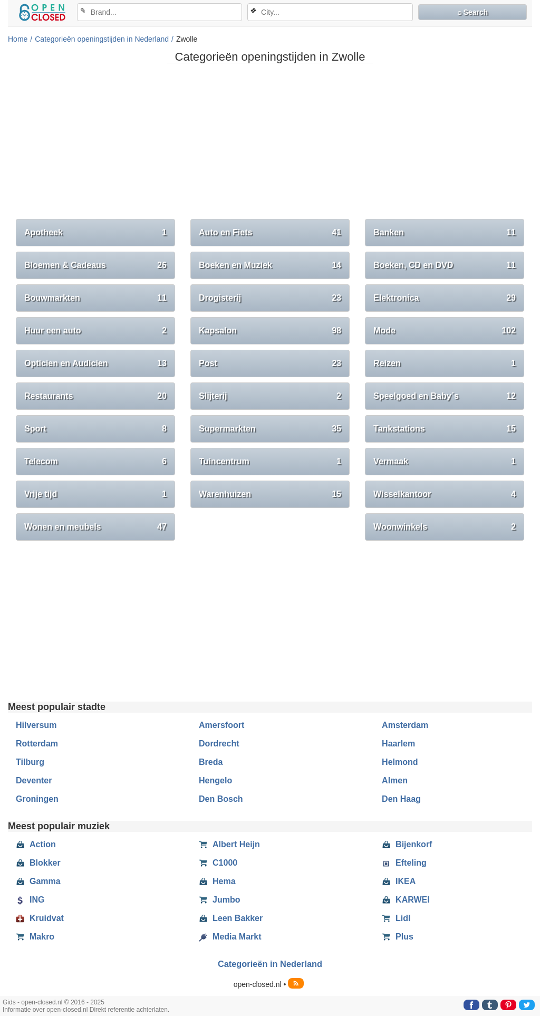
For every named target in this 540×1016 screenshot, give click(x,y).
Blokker (38, 863)
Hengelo (215, 780)
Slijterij (270, 396)
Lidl (396, 918)
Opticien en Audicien (95, 363)
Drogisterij (270, 298)
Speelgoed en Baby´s (444, 396)
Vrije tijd (95, 494)
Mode (444, 331)
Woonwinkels (444, 527)
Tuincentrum (270, 461)
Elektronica (444, 298)
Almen (395, 780)
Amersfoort (221, 725)
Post (270, 363)
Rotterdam (37, 743)
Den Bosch (221, 798)
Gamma (38, 881)
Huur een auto (95, 331)
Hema (217, 881)
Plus (397, 937)
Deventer (34, 780)
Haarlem (398, 743)
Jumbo (219, 900)
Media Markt (230, 937)
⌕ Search (472, 12)
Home (17, 39)
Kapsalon (270, 331)
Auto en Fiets (270, 232)
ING (30, 900)
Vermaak (444, 461)
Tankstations (444, 429)
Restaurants (95, 396)
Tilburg (30, 762)
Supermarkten (270, 429)
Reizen (444, 363)
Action (36, 844)
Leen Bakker (231, 918)
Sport (95, 429)
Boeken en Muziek (270, 265)
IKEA (399, 881)
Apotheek (95, 232)
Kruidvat (40, 918)
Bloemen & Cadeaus (95, 265)
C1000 (218, 863)
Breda (211, 762)
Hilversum (36, 725)
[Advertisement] (270, 145)
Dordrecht (219, 743)
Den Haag (401, 798)
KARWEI (406, 900)
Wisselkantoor (444, 494)
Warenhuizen (270, 494)
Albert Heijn (229, 844)
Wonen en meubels (95, 527)
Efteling (404, 863)
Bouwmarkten (95, 298)
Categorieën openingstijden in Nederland (102, 39)
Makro (35, 937)
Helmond (400, 762)
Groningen (37, 798)
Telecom (95, 461)
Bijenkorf (407, 844)
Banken (444, 232)
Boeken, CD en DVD (444, 265)
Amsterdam (405, 725)
